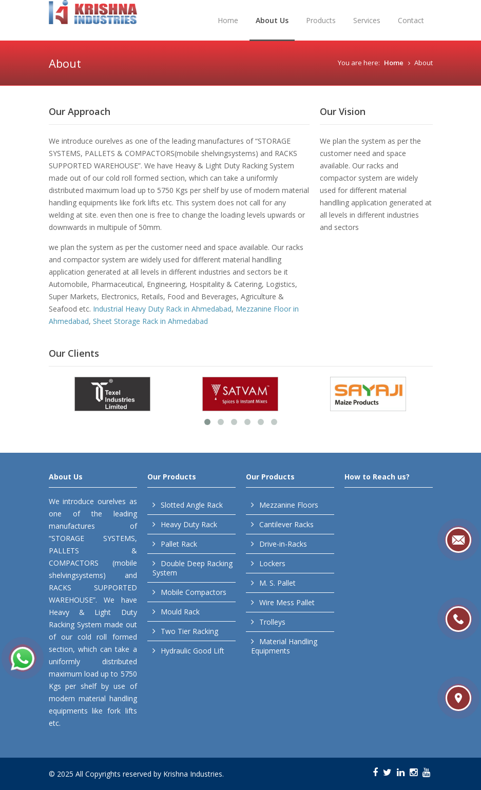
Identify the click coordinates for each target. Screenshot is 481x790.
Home (228, 20)
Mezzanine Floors (288, 505)
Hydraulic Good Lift (192, 651)
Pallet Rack (179, 544)
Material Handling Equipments (284, 646)
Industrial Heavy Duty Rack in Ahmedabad (162, 309)
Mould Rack (180, 611)
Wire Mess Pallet (287, 602)
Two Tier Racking (189, 631)
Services (366, 20)
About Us (272, 20)
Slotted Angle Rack (192, 505)
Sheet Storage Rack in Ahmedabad (150, 321)
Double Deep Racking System (192, 567)
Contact (411, 20)
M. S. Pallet (277, 583)
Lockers (272, 563)
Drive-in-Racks (283, 544)
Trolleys (272, 622)
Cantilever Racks (286, 524)
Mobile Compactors (193, 592)
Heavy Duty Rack (189, 524)
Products (321, 20)
